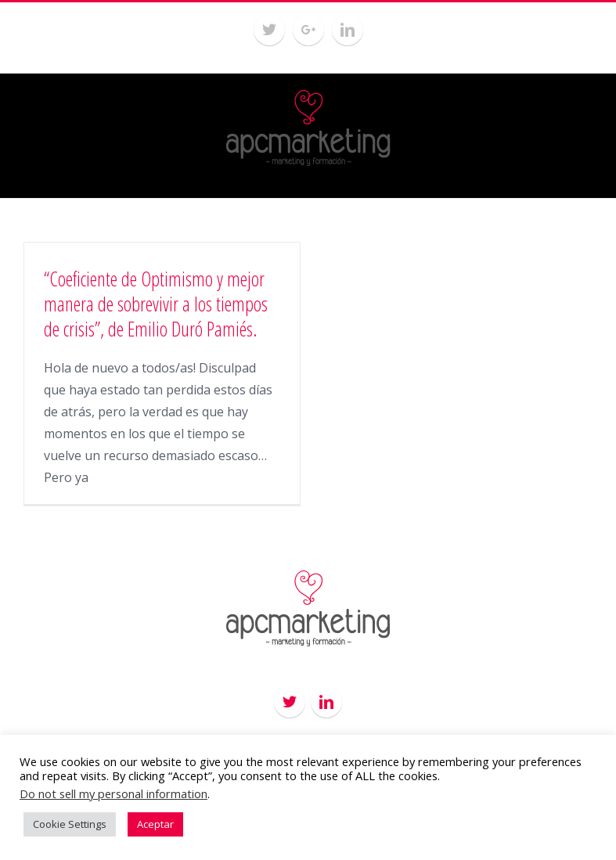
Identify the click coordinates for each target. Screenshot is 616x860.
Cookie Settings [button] (69, 824)
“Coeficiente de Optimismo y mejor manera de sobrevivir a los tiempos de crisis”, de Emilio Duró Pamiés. (156, 303)
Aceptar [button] (155, 824)
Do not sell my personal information (113, 793)
